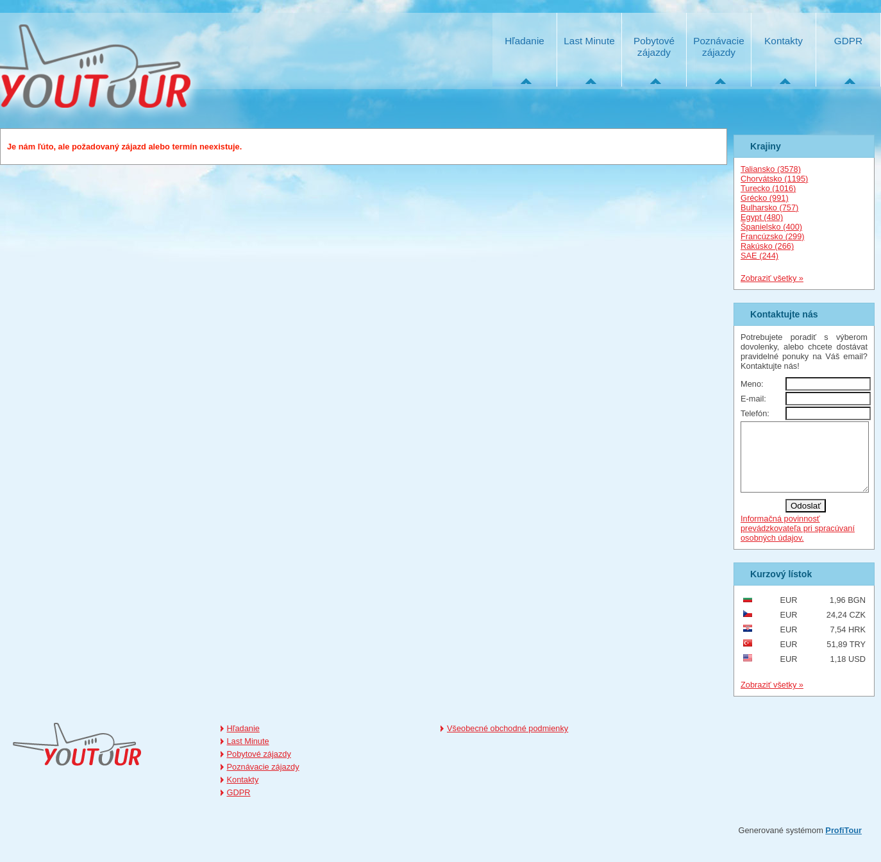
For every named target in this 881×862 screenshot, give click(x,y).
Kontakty (783, 40)
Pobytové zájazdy (654, 46)
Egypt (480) (762, 217)
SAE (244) (759, 255)
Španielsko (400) (771, 227)
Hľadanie (524, 40)
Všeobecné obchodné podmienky (507, 742)
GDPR (848, 40)
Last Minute (589, 40)
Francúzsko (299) (773, 236)
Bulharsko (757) (769, 207)
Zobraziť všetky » (772, 278)
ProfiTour (843, 844)
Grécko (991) (765, 198)
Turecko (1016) (768, 188)
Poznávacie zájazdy (718, 46)
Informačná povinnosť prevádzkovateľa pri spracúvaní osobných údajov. (798, 541)
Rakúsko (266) (767, 246)
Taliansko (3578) (771, 169)
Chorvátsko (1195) (774, 178)
